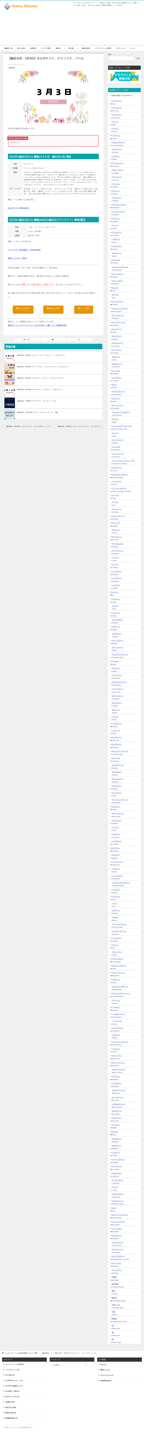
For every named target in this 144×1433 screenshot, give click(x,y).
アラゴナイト (117, 198)
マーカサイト (117, 1083)
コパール (115, 495)
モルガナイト (117, 1139)
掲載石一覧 (8, 48)
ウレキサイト (117, 253)
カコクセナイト (117, 343)
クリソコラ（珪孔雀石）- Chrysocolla (24, 250)
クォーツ (115, 433)
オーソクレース (117, 315)
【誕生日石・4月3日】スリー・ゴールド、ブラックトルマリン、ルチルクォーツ (43, 367)
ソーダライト (117, 723)
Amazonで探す (53, 309)
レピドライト (117, 1235)
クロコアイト (117, 467)
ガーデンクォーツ (118, 391)
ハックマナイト (117, 876)
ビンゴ (132, 48)
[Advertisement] (72, 28)
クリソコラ (116, 447)
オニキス (115, 288)
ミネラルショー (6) (12, 1370)
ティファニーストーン (120, 800)
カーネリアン (117, 378)
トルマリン (116, 834)
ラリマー (115, 1187)
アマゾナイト (117, 177)
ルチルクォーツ (117, 1201)
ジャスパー (116, 599)
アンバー (115, 225)
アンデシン (116, 218)
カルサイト (116, 357)
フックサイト (117, 938)
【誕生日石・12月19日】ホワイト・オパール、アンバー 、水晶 (37, 412)
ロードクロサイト (118, 1256)
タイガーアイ (117, 737)
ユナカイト (116, 1152)
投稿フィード (105, 1370)
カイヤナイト (117, 329)
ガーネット (116, 398)
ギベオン (115, 419)
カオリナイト (117, 336)
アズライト (116, 135)
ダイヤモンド (117, 772)
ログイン (103, 1364)
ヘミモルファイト (118, 1014)
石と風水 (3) (9, 1375)
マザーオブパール (118, 1069)
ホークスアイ (117, 1056)
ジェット (115, 592)
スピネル (115, 661)
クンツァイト (117, 481)
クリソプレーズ (117, 454)
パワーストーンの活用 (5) (14, 1364)
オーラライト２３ (118, 322)
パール (114, 903)
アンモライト (117, 232)
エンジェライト (117, 274)
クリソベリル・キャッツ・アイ (123, 461)
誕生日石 (12, 68)
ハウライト (116, 869)
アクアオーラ (117, 108)
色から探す (21, 48)
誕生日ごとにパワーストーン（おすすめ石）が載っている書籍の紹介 (37, 325)
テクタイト (116, 807)
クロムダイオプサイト (120, 474)
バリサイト (116, 889)
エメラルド (116, 260)
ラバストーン (117, 1166)
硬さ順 (71, 48)
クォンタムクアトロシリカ (122, 426)
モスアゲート (117, 1111)
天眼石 (114, 1277)
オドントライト (117, 281)
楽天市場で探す (23, 309)
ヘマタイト (116, 1007)
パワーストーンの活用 (103, 48)
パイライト (116, 896)
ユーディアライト (118, 1159)
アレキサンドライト (119, 205)
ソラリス (115, 717)
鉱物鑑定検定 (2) (11, 1418)
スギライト (116, 627)
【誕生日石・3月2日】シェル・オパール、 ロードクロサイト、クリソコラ (29, 426)
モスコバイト (117, 1118)
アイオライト (117, 101)
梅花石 (114, 1298)
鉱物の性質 (86, 48)
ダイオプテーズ (117, 765)
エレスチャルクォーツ (120, 267)
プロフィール (120, 48)
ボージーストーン (118, 1063)
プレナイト (116, 1000)
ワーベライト (117, 1270)
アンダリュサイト (118, 212)
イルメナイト (117, 246)
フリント (115, 945)
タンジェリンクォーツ (120, 751)
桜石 (113, 1291)
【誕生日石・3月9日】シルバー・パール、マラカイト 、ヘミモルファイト (41, 355)
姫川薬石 (115, 1284)
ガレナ (114, 384)
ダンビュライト (117, 779)
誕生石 (58, 48)
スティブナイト (117, 640)
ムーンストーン (117, 1097)
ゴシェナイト (117, 509)
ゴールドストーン (118, 516)
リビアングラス (117, 1194)
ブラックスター (117, 959)
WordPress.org (105, 1380)
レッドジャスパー (118, 1222)
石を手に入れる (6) (12, 1396)
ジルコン (115, 606)
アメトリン (116, 191)
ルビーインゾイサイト (120, 1215)
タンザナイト (117, 744)
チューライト (117, 793)
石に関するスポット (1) (13, 1380)
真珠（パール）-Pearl (17, 258)
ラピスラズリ (117, 1173)
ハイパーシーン (117, 862)
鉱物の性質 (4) (10, 1413)
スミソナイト (117, 675)
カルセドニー (117, 364)
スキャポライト (117, 620)
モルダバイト (117, 1145)
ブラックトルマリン (119, 966)
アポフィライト (117, 170)
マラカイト (116, 1076)
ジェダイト (116, 585)
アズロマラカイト (118, 142)
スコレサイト (117, 633)
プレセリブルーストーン (121, 993)
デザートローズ (117, 813)
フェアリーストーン (119, 931)
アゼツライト (117, 149)
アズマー (115, 128)
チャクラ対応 (46, 48)
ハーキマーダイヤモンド (121, 883)
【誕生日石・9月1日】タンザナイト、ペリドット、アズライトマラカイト (41, 378)
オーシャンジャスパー (120, 308)
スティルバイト (117, 647)
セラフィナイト (117, 696)
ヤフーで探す (83, 309)
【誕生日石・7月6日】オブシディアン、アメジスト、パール (36, 401)
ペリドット (116, 1049)
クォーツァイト (117, 440)
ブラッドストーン (118, 973)
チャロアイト (117, 786)
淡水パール (116, 1305)
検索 (109, 54)
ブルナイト (116, 979)
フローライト (117, 952)
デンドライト (117, 820)
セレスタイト (117, 703)
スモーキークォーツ (119, 682)
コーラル (115, 502)
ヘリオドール (117, 1021)
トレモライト (117, 841)
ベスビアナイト (117, 1028)
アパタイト (116, 156)
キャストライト (117, 405)
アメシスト (116, 184)
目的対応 (33, 48)
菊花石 (114, 1319)
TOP (21, 1353)
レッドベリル (117, 1229)
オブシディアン (117, 301)
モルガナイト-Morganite (18, 208)
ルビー (114, 1208)
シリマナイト (117, 578)
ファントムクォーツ (119, 924)
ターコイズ (116, 758)
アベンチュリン (117, 163)
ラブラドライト (117, 1180)
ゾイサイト (116, 730)
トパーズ (115, 827)
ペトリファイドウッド (120, 1042)
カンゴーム (116, 371)
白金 (113, 1312)
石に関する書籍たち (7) (13, 1386)
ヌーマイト (116, 848)
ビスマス (115, 917)
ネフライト (116, 855)
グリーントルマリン (119, 488)
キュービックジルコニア (121, 412)
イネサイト (116, 239)
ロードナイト (117, 1263)
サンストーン (117, 537)
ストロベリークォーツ (120, 654)
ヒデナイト (116, 910)
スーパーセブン (117, 689)
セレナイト (116, 710)
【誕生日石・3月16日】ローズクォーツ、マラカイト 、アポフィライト (40, 389)
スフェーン (116, 668)
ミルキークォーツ (118, 1090)
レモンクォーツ (117, 1242)
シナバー (115, 564)
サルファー (116, 530)
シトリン (115, 557)
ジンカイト (116, 613)
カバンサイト (117, 350)
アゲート (115, 122)
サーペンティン (117, 551)
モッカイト (116, 1125)
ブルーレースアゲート (120, 986)
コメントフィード (106, 1375)
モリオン (115, 1132)
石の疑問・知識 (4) (12, 1391)
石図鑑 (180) (10, 1402)
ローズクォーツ (117, 1249)
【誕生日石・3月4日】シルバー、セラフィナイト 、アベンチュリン (79, 426)
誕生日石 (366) (10, 1407)
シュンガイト (117, 571)
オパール (115, 295)
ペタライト (116, 1035)
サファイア (116, 523)
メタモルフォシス (118, 1104)
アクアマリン (117, 115)
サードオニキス (117, 544)
